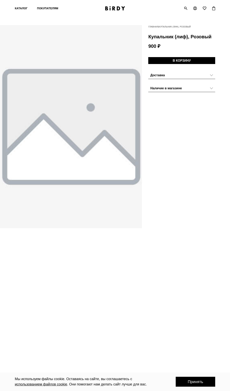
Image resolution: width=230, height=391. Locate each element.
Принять (195, 382)
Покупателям (47, 8)
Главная (153, 26)
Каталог (21, 8)
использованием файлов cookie (41, 384)
